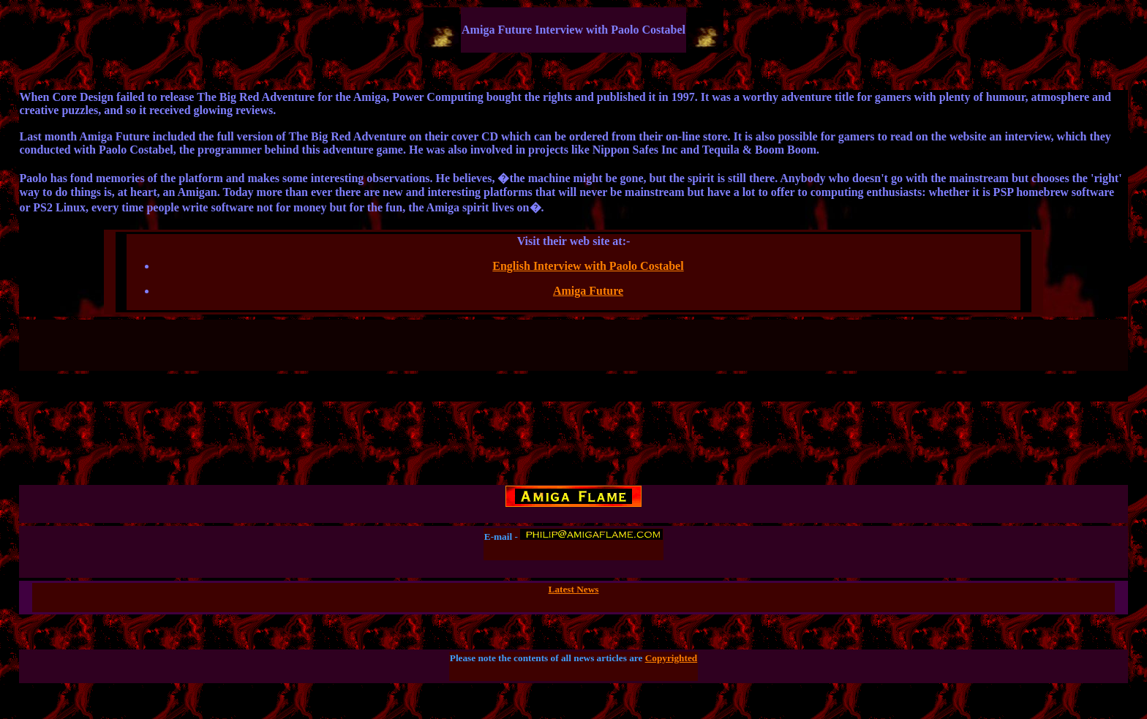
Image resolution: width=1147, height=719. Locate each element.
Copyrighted (671, 657)
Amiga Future (588, 291)
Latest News (574, 589)
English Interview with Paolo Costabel (587, 266)
